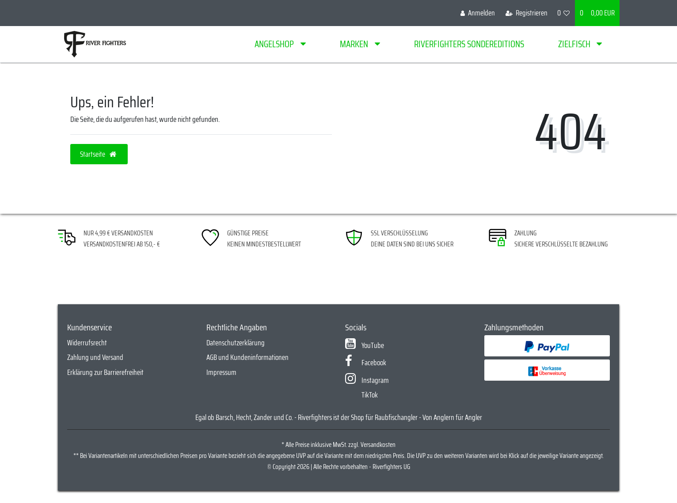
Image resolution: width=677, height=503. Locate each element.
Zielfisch (575, 44)
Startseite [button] (99, 154)
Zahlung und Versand (95, 357)
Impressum (221, 372)
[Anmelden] (478, 13)
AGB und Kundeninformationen (247, 357)
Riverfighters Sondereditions (469, 44)
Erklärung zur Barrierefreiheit (105, 372)
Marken (355, 44)
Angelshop (275, 44)
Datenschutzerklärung (235, 342)
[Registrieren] (526, 13)
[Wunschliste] (563, 13)
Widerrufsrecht (87, 342)
